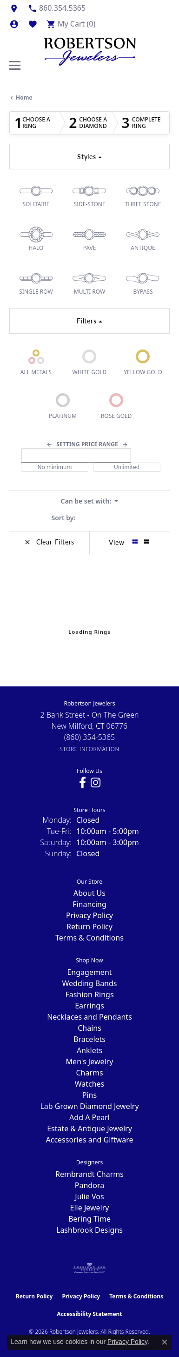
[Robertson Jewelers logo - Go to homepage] (89, 49)
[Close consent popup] (164, 1342)
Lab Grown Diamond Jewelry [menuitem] (89, 1106)
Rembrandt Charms (89, 1174)
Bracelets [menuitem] (89, 1039)
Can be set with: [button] (87, 501)
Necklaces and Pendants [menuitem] (89, 1017)
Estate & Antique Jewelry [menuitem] (89, 1128)
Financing (89, 904)
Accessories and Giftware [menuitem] (89, 1140)
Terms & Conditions (89, 938)
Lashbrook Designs (89, 1230)
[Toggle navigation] (15, 65)
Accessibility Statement (89, 1314)
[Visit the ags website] (90, 1268)
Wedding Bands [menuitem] (89, 983)
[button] (14, 24)
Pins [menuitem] (89, 1095)
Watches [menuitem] (90, 1084)
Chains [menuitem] (89, 1028)
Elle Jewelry (89, 1207)
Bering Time (89, 1219)
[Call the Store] (89, 737)
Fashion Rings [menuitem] (89, 994)
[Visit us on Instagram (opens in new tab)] (95, 782)
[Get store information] (89, 749)
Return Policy (89, 926)
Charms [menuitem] (89, 1073)
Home (24, 97)
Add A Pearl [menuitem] (89, 1117)
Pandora (89, 1185)
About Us (89, 893)
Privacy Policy (89, 915)
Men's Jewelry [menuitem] (89, 1061)
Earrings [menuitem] (89, 1006)
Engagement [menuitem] (89, 972)
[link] (14, 8)
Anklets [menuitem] (89, 1050)
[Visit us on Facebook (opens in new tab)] (82, 782)
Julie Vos (89, 1196)
